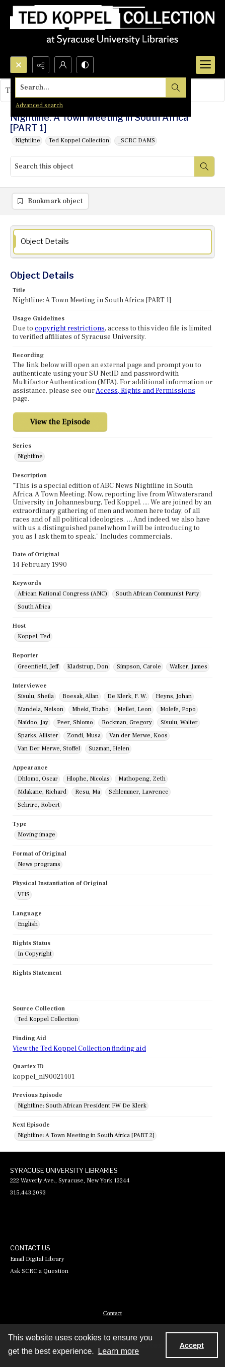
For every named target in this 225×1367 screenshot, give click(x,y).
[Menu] (205, 65)
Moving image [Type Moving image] (36, 834)
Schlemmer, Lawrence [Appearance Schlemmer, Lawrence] (139, 792)
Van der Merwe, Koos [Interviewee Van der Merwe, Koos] (138, 735)
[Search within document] (204, 166)
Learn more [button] (118, 1351)
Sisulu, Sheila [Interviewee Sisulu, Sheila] (36, 696)
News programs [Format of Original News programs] (39, 864)
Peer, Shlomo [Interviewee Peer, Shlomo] (75, 722)
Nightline (27, 140)
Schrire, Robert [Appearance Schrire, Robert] (39, 805)
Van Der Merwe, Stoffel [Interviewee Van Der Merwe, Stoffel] (49, 748)
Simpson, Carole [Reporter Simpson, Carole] (139, 666)
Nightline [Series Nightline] (30, 456)
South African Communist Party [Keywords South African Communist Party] (157, 593)
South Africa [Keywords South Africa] (34, 607)
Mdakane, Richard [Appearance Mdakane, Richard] (42, 792)
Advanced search (39, 105)
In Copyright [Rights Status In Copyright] (35, 954)
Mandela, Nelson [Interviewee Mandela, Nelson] (40, 709)
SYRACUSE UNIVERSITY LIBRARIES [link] (64, 1170)
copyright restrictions (70, 328)
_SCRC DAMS (136, 140)
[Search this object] (102, 166)
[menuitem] (112, 1313)
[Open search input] (19, 65)
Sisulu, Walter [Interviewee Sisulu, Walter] (179, 722)
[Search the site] (91, 87)
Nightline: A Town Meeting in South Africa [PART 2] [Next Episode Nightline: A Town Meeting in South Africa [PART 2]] (86, 1135)
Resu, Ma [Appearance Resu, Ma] (87, 792)
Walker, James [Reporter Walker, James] (188, 666)
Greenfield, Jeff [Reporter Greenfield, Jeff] (38, 666)
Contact (112, 1313)
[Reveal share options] (41, 65)
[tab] (112, 241)
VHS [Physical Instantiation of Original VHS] (24, 894)
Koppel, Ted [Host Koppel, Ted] (34, 636)
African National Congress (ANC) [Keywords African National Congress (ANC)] (62, 593)
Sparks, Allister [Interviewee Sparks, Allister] (38, 735)
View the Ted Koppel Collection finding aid (79, 1048)
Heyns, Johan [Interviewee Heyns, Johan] (174, 696)
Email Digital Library (37, 1259)
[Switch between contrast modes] (85, 65)
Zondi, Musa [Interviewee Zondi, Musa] (84, 735)
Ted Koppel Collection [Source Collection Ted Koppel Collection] (48, 1019)
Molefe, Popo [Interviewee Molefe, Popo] (178, 709)
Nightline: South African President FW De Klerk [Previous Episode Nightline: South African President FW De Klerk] (82, 1105)
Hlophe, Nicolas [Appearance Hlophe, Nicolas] (88, 779)
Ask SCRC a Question (39, 1271)
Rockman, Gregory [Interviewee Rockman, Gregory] (127, 722)
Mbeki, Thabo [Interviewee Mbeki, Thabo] (90, 709)
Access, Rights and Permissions (145, 390)
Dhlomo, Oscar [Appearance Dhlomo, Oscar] (38, 779)
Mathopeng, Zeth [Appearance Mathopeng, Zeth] (142, 779)
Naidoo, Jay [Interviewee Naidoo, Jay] (33, 722)
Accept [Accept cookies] (192, 1345)
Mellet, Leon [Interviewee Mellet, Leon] (134, 709)
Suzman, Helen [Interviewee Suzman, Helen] (109, 748)
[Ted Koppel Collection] (112, 28)
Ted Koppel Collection (79, 140)
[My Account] (63, 65)
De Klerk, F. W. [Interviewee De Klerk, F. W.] (127, 696)
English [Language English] (28, 924)
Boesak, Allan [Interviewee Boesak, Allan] (80, 696)
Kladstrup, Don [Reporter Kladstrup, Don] (87, 666)
